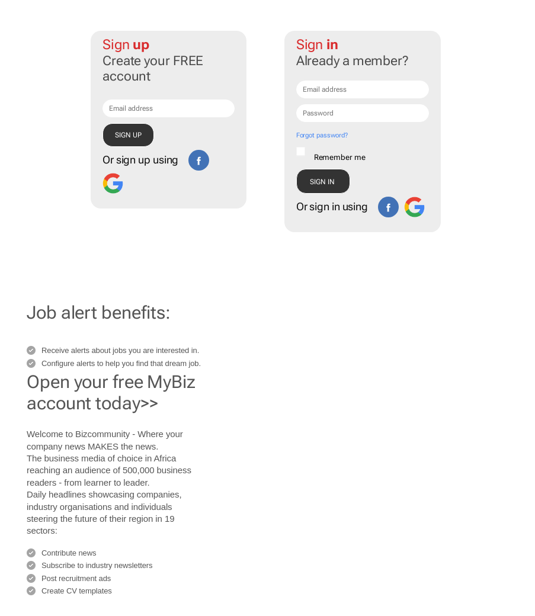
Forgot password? (322, 135)
